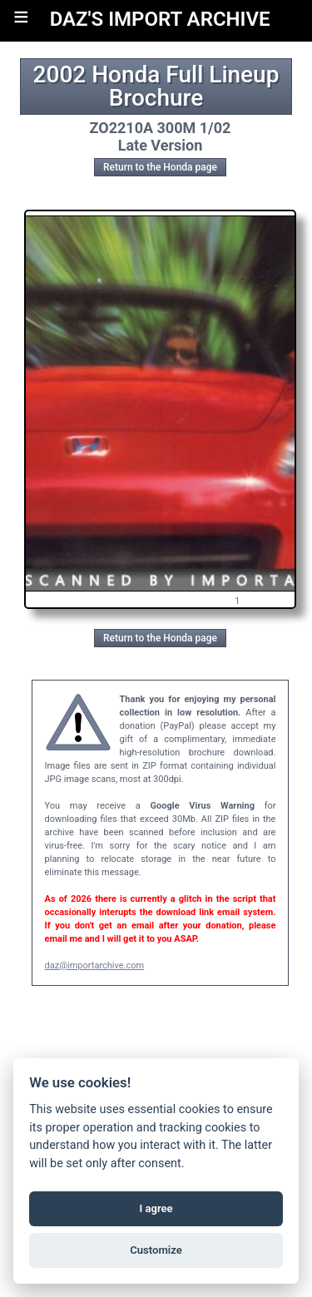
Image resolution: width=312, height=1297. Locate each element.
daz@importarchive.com (95, 965)
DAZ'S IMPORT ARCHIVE (160, 19)
